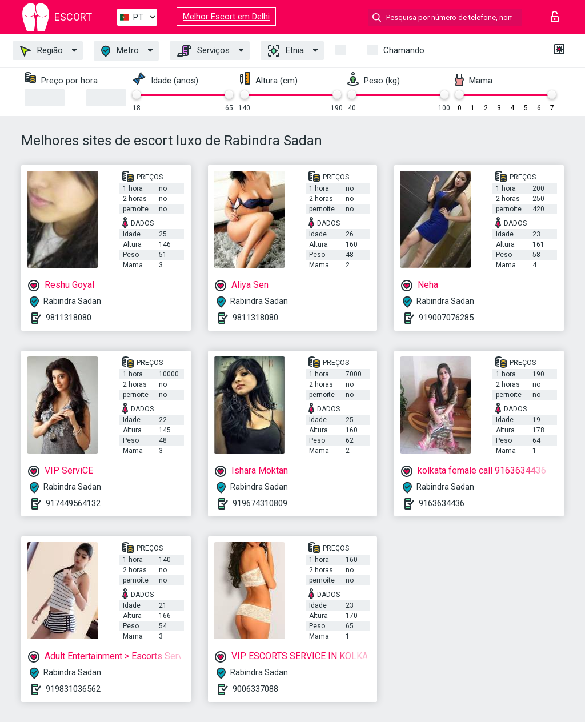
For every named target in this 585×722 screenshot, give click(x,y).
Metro (120, 51)
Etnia (286, 51)
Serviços (203, 51)
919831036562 (73, 689)
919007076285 (446, 317)
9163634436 (441, 503)
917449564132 (73, 503)
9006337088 (255, 689)
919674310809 (260, 503)
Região (41, 51)
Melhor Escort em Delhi (226, 16)
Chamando (403, 50)
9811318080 (68, 317)
